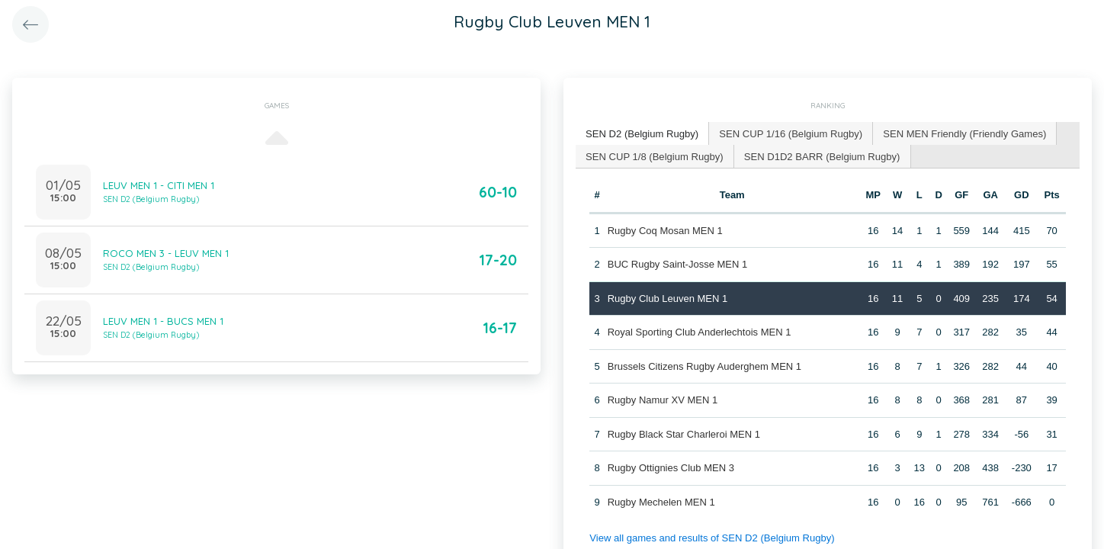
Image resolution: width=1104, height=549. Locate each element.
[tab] (642, 134)
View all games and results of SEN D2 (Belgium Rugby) (711, 538)
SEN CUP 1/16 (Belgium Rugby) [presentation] (789, 133)
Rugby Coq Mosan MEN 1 (665, 230)
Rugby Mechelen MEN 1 (661, 501)
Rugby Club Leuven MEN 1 (668, 297)
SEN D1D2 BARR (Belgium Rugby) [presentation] (821, 155)
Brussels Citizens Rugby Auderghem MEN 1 (704, 365)
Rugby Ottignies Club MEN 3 (671, 468)
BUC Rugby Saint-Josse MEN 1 (678, 264)
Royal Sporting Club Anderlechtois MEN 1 (699, 332)
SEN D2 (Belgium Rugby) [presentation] (642, 133)
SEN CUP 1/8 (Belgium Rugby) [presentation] (654, 155)
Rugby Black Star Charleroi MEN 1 (684, 433)
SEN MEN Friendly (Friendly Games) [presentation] (962, 133)
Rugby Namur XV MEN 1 (663, 400)
